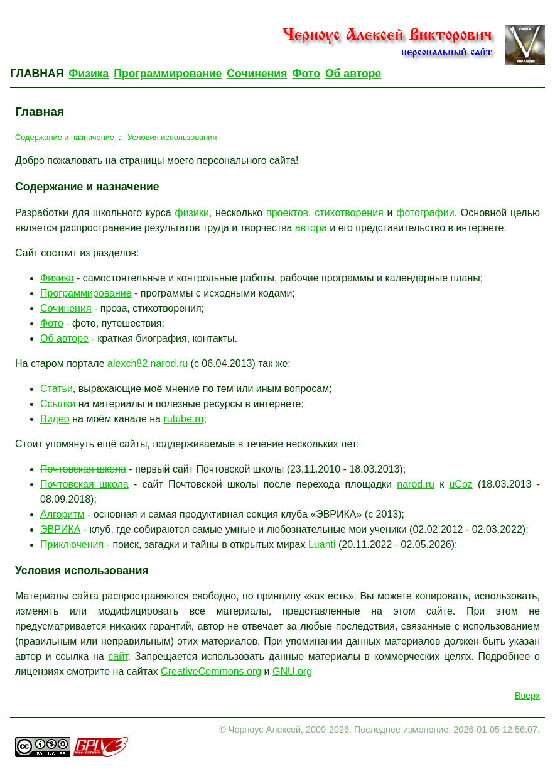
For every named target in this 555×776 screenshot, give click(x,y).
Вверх (527, 696)
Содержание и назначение (64, 137)
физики (192, 212)
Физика (88, 73)
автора (311, 227)
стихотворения (349, 212)
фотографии (425, 212)
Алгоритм (62, 514)
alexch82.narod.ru (147, 363)
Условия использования (172, 137)
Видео (55, 418)
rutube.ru (183, 418)
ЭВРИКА (60, 529)
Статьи (56, 388)
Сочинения (257, 73)
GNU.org (292, 671)
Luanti (322, 544)
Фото (306, 73)
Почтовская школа (83, 469)
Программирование (168, 73)
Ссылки (57, 403)
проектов (287, 212)
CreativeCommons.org (211, 671)
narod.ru (415, 484)
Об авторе (353, 73)
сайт (117, 656)
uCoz (460, 484)
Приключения (72, 544)
